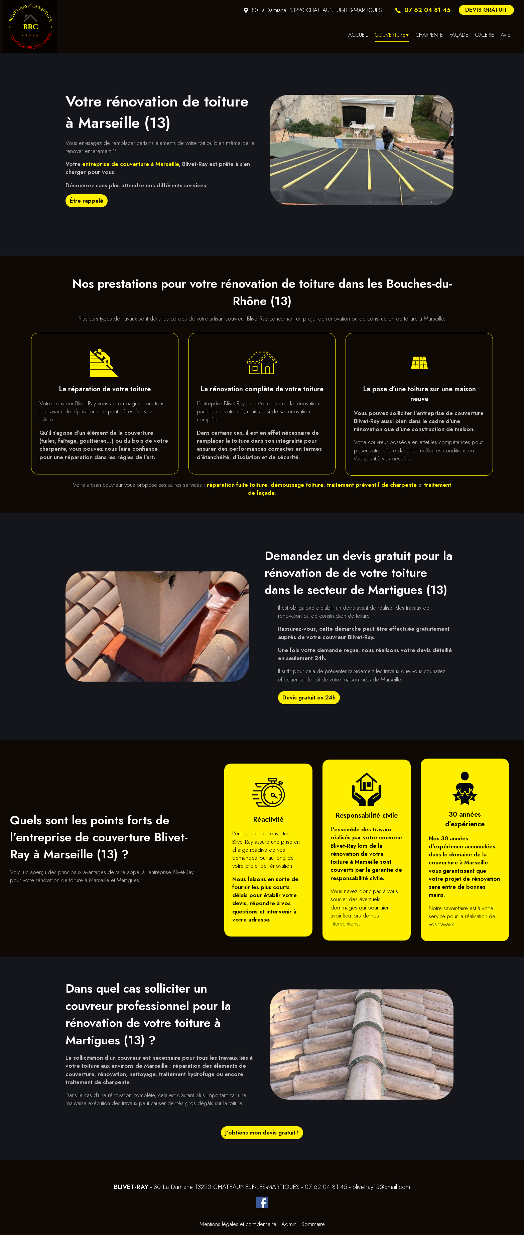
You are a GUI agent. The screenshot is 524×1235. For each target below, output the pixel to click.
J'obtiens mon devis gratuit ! (262, 1132)
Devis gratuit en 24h (309, 697)
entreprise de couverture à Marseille (130, 164)
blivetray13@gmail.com (381, 1187)
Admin (288, 1224)
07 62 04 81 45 (326, 1187)
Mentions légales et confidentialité (238, 1224)
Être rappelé (86, 201)
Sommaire (313, 1224)
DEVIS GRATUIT (486, 10)
